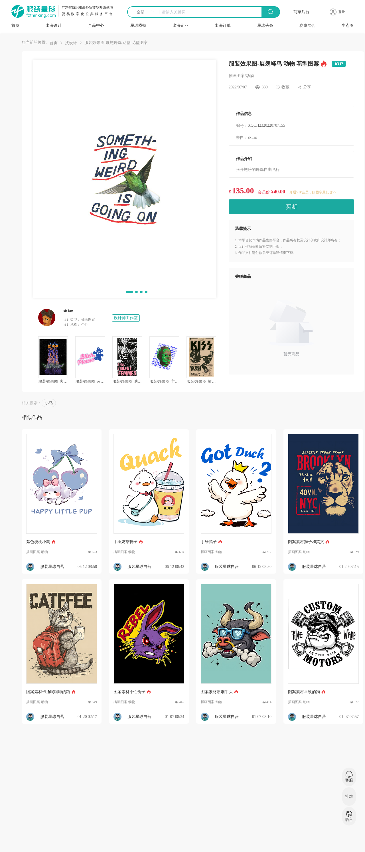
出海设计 (54, 25)
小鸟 (49, 403)
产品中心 (96, 25)
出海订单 (223, 25)
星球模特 (138, 25)
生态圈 (348, 25)
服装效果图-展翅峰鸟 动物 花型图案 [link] (116, 43)
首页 (15, 25)
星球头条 (265, 25)
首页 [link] (54, 43)
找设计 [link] (71, 43)
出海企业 (180, 25)
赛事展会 (307, 25)
